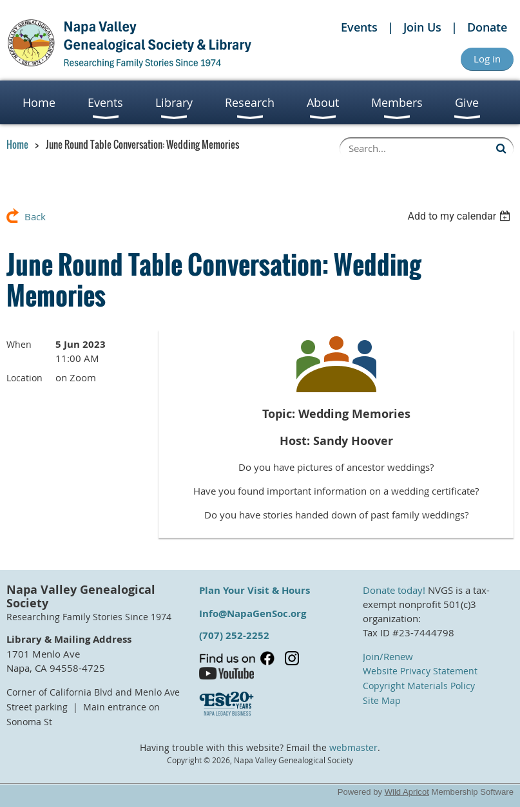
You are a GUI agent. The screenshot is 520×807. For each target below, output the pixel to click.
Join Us (422, 27)
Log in (487, 58)
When (19, 344)
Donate (487, 27)
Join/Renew (388, 656)
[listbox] (460, 216)
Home (17, 144)
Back (35, 216)
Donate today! (394, 590)
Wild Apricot (407, 792)
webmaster (353, 748)
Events (359, 27)
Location (24, 378)
